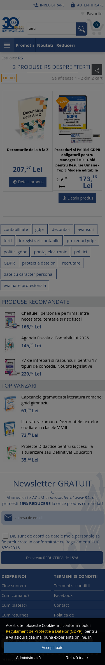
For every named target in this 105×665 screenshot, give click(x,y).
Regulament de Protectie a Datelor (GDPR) (44, 631)
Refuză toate (77, 657)
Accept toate (53, 647)
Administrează (28, 657)
